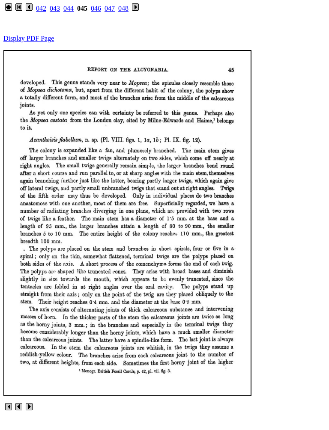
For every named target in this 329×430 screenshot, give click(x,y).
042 (41, 8)
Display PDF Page (28, 38)
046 (96, 8)
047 (110, 8)
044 (68, 8)
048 (123, 8)
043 (55, 8)
